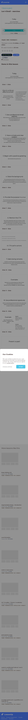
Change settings (7, 366)
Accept (21, 366)
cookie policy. (10, 363)
